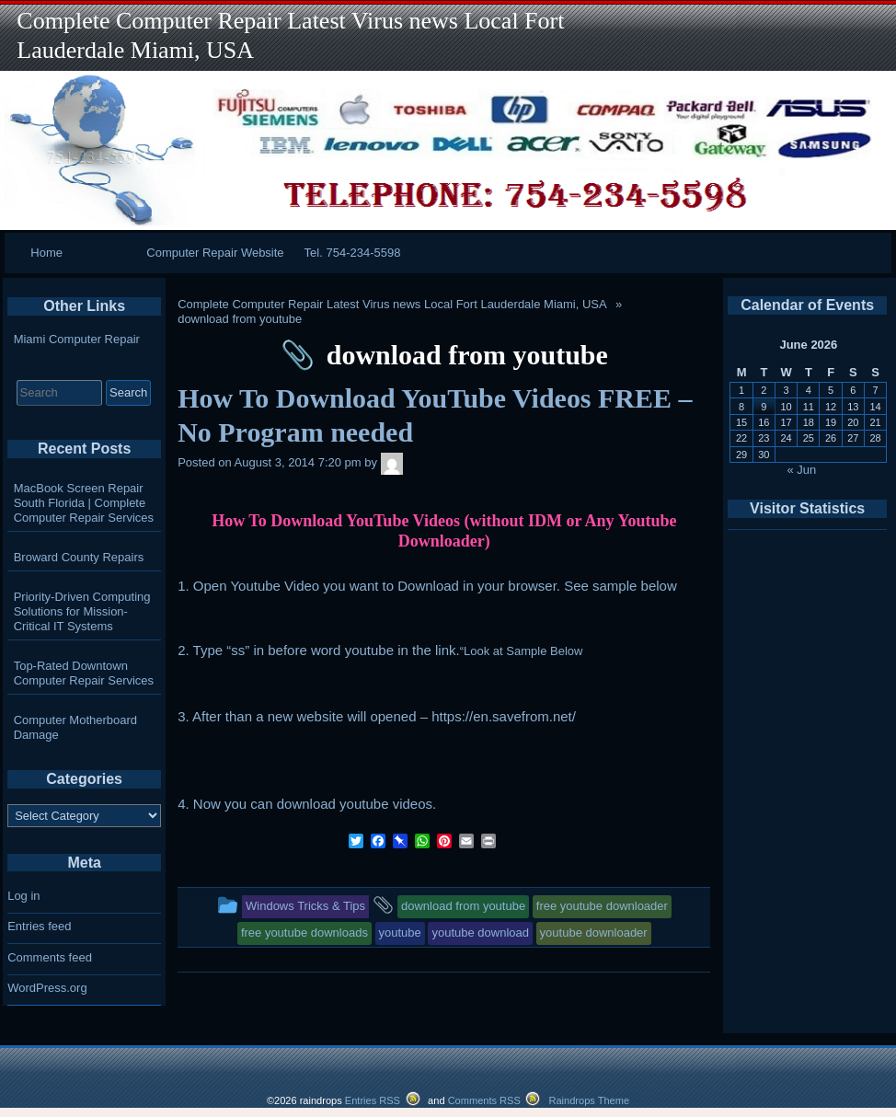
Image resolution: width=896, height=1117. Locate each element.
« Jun (802, 470)
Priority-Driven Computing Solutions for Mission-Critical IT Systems (82, 611)
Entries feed (39, 926)
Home (46, 252)
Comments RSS (484, 1100)
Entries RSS (372, 1100)
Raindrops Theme (588, 1100)
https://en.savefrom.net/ (503, 716)
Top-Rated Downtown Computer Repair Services (84, 673)
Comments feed (49, 957)
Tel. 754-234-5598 (352, 252)
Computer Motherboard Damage (75, 727)
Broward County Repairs (79, 557)
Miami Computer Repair (77, 339)
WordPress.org (46, 988)
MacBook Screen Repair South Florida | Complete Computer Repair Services (84, 502)
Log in (23, 896)
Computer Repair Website (214, 252)
